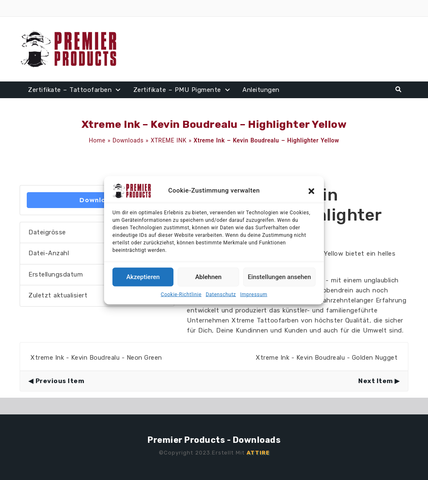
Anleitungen (261, 90)
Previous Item (60, 381)
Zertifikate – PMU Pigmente (177, 90)
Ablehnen (208, 277)
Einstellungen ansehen (279, 277)
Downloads (127, 140)
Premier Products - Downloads (214, 440)
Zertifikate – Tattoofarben (70, 90)
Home (97, 140)
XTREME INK (168, 140)
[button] (311, 190)
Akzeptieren (143, 277)
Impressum (254, 294)
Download (97, 200)
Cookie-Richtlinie (181, 294)
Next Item (375, 381)
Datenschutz (221, 294)
